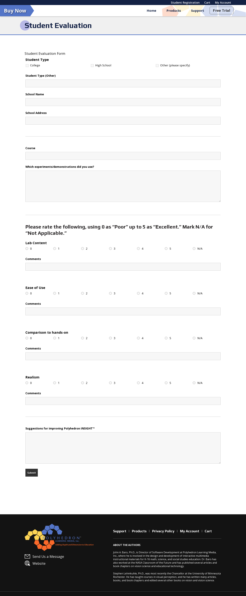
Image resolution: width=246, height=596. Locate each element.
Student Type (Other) (40, 75)
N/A (199, 248)
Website (38, 563)
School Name (34, 94)
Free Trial (221, 10)
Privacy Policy (163, 531)
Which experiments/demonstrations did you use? (59, 167)
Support (197, 10)
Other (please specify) (175, 65)
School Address (36, 113)
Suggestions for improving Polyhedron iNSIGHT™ (60, 428)
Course (30, 148)
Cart (207, 2)
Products (173, 10)
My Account (223, 2)
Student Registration (185, 2)
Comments (33, 259)
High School (103, 65)
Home (151, 10)
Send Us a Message (48, 556)
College (35, 65)
